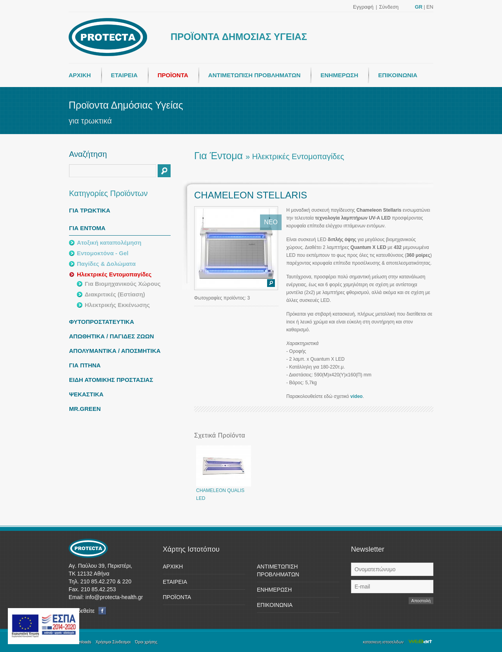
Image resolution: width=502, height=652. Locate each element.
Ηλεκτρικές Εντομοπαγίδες (114, 274)
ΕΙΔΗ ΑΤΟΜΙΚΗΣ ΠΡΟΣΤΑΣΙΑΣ (111, 379)
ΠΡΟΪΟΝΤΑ (173, 75)
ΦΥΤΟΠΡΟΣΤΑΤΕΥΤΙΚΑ (101, 321)
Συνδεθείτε (88, 611)
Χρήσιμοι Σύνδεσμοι (113, 642)
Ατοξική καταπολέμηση (109, 242)
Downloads (81, 642)
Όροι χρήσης (146, 642)
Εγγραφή (363, 7)
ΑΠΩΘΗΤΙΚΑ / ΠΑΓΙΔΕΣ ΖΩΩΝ (111, 336)
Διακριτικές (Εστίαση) (115, 294)
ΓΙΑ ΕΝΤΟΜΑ (87, 228)
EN (429, 7)
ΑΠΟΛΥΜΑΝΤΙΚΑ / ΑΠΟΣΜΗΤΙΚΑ (114, 350)
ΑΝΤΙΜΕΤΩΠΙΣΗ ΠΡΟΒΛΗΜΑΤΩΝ (254, 75)
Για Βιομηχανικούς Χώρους (123, 283)
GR (419, 7)
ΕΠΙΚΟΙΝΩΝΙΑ (397, 75)
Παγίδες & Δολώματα (106, 263)
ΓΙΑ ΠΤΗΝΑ (85, 365)
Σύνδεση (388, 7)
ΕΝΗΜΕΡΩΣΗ (339, 75)
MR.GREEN (85, 408)
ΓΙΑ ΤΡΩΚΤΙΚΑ (89, 210)
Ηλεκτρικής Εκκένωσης (117, 304)
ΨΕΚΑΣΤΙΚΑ (86, 394)
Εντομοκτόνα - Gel (102, 253)
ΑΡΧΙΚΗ (80, 75)
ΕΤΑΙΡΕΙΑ (124, 75)
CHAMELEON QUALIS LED (223, 491)
